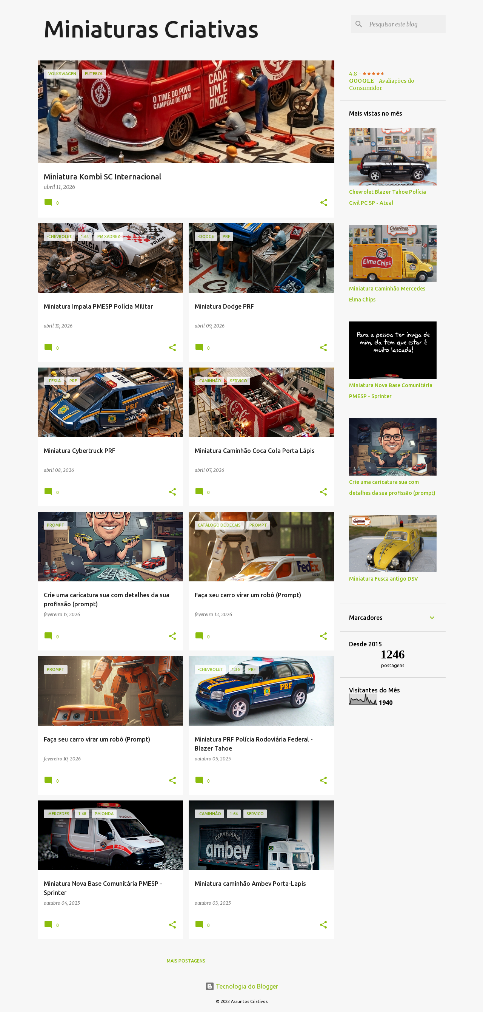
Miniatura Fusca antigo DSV (383, 579)
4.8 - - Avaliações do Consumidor (381, 80)
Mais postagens (186, 960)
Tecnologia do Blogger (241, 986)
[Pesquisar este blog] (406, 24)
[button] (323, 203)
